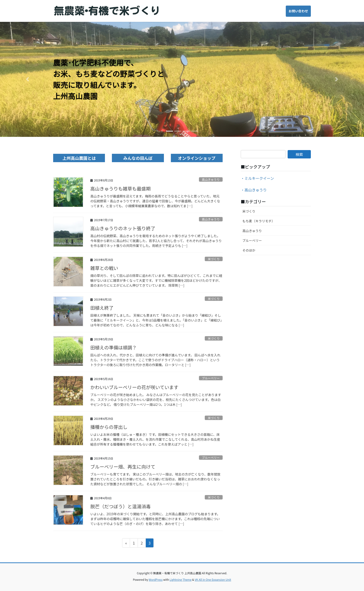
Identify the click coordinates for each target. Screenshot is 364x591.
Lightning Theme (180, 579)
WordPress (156, 579)
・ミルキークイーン (257, 178)
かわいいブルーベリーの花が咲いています (134, 387)
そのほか (248, 250)
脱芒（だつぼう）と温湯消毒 (120, 506)
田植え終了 (102, 307)
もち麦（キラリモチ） (258, 221)
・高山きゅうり (254, 190)
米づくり (214, 259)
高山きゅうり (211, 179)
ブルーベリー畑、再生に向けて (122, 466)
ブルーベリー (211, 378)
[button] (27, 79)
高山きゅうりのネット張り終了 (122, 228)
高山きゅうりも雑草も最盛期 (120, 188)
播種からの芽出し (108, 427)
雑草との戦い (104, 268)
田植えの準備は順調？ (113, 347)
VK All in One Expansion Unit (213, 579)
